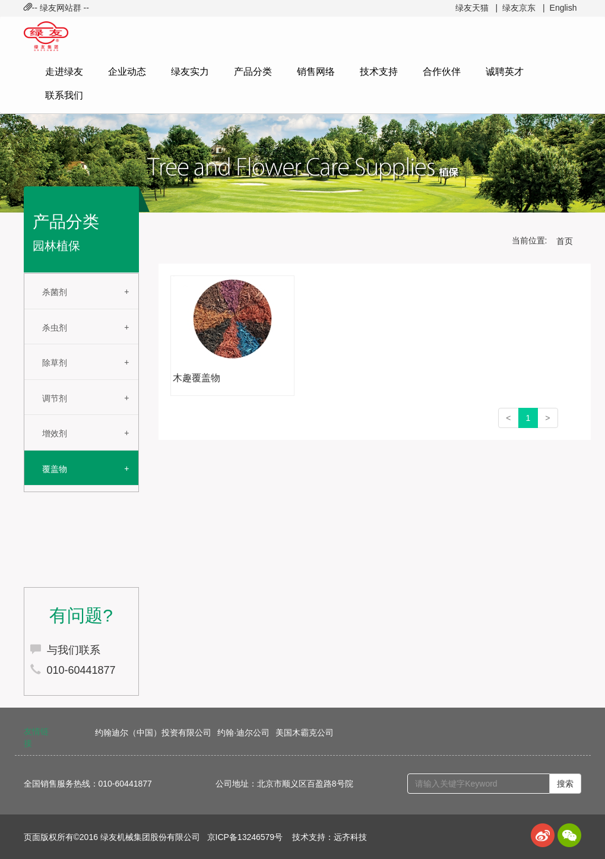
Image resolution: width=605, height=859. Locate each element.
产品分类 (253, 71)
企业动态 (127, 71)
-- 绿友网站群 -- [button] (56, 7)
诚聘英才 (505, 71)
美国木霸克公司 (304, 732)
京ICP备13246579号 (245, 837)
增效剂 (54, 433)
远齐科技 (350, 837)
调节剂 (54, 398)
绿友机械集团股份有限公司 (150, 837)
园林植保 (56, 245)
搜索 (565, 783)
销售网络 (316, 71)
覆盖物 (54, 469)
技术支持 (379, 71)
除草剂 (54, 362)
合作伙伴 (442, 71)
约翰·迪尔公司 (243, 732)
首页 (564, 241)
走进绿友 (64, 71)
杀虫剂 (54, 327)
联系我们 (64, 95)
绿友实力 (190, 71)
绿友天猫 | (476, 7)
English (563, 7)
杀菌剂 (54, 292)
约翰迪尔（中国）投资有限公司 (153, 732)
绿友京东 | (523, 7)
